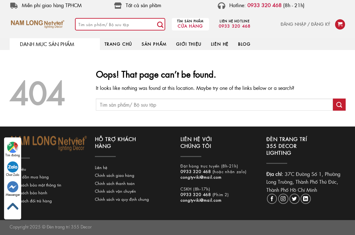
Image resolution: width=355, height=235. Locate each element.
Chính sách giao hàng (114, 175)
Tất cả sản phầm (143, 5)
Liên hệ (101, 167)
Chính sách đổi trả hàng (30, 201)
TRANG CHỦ (118, 44)
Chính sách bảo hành (28, 193)
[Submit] (160, 24)
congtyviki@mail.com (200, 177)
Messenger (13, 189)
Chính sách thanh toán (115, 183)
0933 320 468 (235, 26)
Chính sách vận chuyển (115, 191)
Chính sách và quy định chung (122, 199)
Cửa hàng (190, 26)
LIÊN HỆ (220, 44)
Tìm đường (12, 149)
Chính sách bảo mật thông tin (35, 185)
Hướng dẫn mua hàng (29, 177)
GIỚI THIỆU (189, 44)
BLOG (244, 44)
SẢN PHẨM (154, 44)
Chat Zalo (12, 169)
